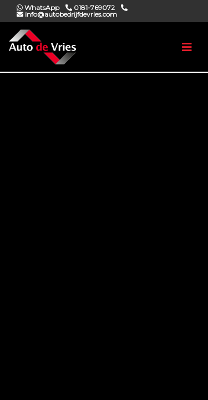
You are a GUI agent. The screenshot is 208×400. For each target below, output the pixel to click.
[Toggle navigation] (187, 47)
